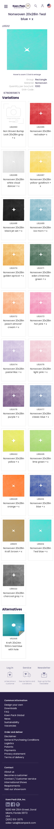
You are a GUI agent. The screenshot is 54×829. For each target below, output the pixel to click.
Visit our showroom (15, 789)
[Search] (36, 5)
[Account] (42, 5)
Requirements (12, 785)
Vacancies (10, 725)
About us (9, 771)
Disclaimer (10, 736)
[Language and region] (49, 5)
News (7, 718)
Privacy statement (14, 753)
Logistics (9, 743)
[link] (9, 676)
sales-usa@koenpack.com (21, 822)
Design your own (13, 704)
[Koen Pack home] (22, 5)
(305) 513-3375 (14, 819)
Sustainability (11, 722)
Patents (8, 746)
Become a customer (16, 775)
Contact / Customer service (20, 778)
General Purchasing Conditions (21, 740)
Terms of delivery (14, 757)
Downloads (10, 708)
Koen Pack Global (14, 715)
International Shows (15, 782)
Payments (10, 750)
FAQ (6, 711)
